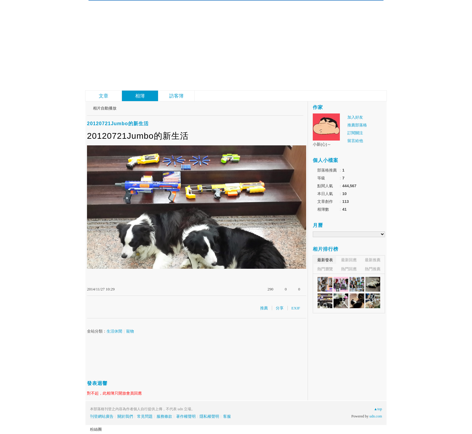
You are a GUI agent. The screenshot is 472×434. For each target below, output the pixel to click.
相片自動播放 (104, 108)
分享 (280, 308)
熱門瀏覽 (325, 269)
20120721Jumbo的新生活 (118, 123)
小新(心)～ (322, 144)
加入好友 (355, 117)
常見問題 (145, 416)
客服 (227, 416)
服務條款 (164, 416)
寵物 (130, 331)
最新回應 (349, 260)
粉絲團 (96, 429)
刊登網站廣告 (101, 416)
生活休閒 (114, 331)
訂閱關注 (355, 133)
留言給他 (355, 140)
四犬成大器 (146, 15)
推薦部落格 (357, 125)
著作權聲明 (186, 416)
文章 (103, 95)
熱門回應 (349, 269)
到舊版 (186, 18)
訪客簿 (176, 95)
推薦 (264, 308)
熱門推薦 (372, 269)
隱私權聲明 (209, 416)
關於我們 (125, 416)
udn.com (375, 416)
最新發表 (325, 260)
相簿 (140, 95)
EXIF (295, 308)
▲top (378, 409)
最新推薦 (372, 260)
